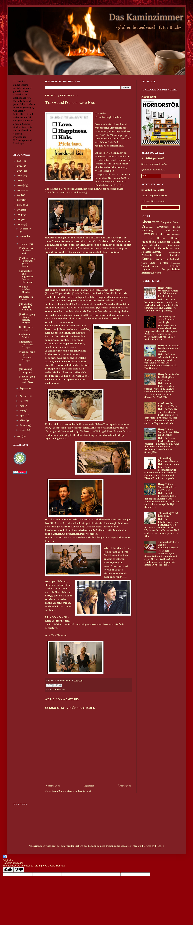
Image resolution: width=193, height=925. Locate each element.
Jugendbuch (148, 242)
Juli (22, 401)
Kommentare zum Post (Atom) (74, 791)
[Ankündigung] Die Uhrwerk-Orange (27, 356)
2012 (19, 224)
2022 (20, 175)
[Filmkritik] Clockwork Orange (26, 344)
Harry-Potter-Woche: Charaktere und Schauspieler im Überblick (168, 292)
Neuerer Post (53, 785)
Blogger (159, 846)
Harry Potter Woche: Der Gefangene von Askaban (169, 348)
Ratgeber (175, 255)
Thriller (175, 266)
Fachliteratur (173, 230)
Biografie (166, 222)
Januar (23, 430)
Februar (24, 425)
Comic (176, 222)
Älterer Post (124, 785)
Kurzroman (173, 245)
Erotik (176, 227)
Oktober (24, 244)
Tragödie (146, 269)
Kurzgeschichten (150, 245)
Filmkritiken (59, 689)
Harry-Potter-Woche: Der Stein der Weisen (167, 487)
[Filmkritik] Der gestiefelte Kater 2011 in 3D (167, 319)
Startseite (89, 785)
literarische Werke (151, 273)
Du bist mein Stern (26, 298)
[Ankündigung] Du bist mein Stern (27, 379)
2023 (20, 171)
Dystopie (163, 227)
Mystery (146, 248)
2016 (19, 205)
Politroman (174, 252)
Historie (146, 238)
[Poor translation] (18, 869)
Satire (144, 263)
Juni (22, 406)
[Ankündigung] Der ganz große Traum (27, 262)
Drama (147, 226)
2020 (20, 185)
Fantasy (147, 234)
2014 (19, 214)
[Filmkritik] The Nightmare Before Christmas (26, 277)
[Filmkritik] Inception (25, 371)
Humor (175, 238)
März (23, 420)
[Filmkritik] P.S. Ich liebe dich (168, 515)
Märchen (175, 248)
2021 (19, 180)
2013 (19, 219)
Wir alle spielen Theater (24, 289)
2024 (20, 166)
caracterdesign (133, 846)
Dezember (25, 228)
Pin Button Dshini (25, 336)
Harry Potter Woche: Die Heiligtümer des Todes (169, 377)
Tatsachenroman (150, 266)
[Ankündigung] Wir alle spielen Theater (27, 318)
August (24, 396)
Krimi (176, 242)
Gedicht (176, 234)
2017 (19, 200)
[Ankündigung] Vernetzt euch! (27, 251)
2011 (19, 436)
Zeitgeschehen (170, 270)
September (25, 388)
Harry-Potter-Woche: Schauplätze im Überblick (168, 432)
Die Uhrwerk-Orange (26, 329)
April (23, 415)
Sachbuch (175, 259)
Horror (161, 238)
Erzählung (147, 230)
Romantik (161, 259)
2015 (19, 210)
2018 (19, 195)
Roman (147, 259)
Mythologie (161, 248)
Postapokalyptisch (151, 255)
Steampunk (175, 263)
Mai (22, 410)
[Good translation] (8, 869)
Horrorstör (148, 97)
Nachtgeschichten (151, 252)
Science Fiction (159, 263)
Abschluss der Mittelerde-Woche (168, 405)
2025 (20, 161)
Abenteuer (150, 222)
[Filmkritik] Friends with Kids (25, 307)
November (25, 236)
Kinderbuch (164, 242)
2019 (19, 190)
